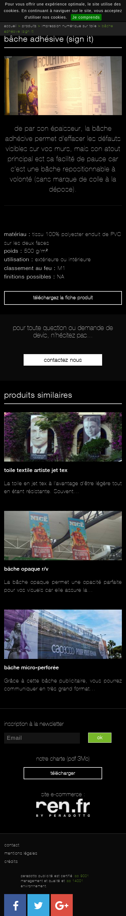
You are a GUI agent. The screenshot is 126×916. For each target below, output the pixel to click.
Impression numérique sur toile (69, 26)
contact (11, 845)
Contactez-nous (63, 360)
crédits (11, 861)
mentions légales (20, 853)
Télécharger (63, 773)
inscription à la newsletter (34, 724)
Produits (29, 26)
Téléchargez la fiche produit (63, 297)
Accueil (10, 26)
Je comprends (86, 17)
